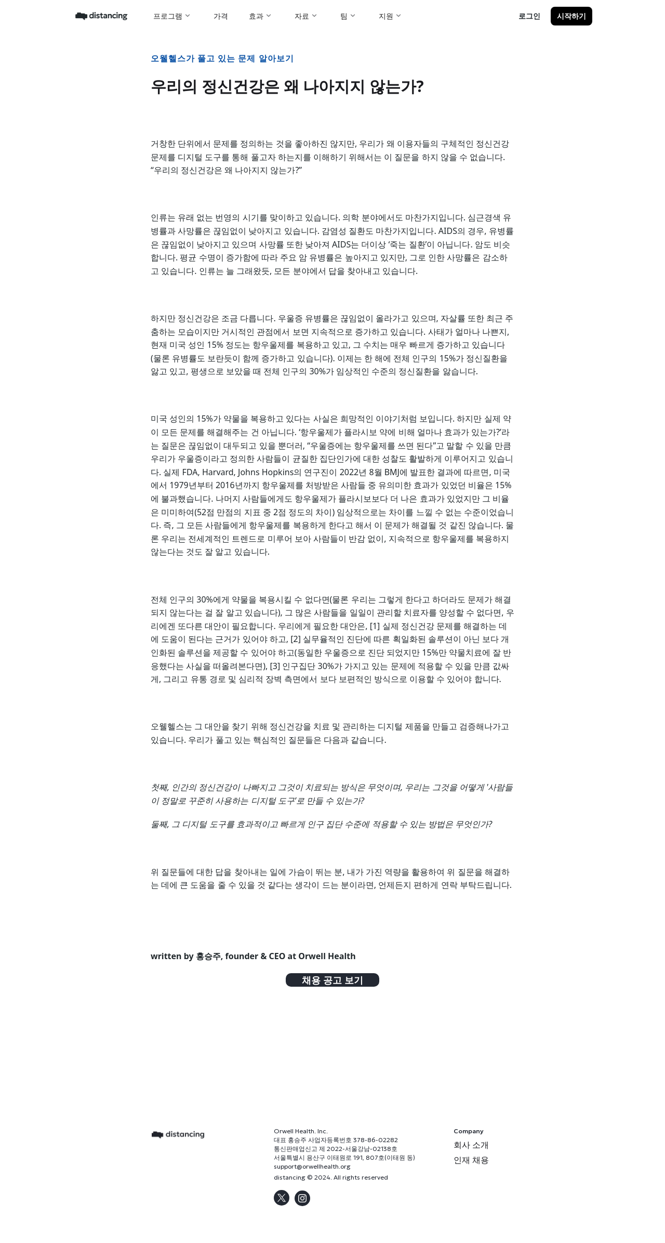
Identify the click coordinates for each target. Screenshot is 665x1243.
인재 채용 (471, 1160)
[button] (173, 16)
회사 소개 (471, 1144)
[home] (101, 15)
